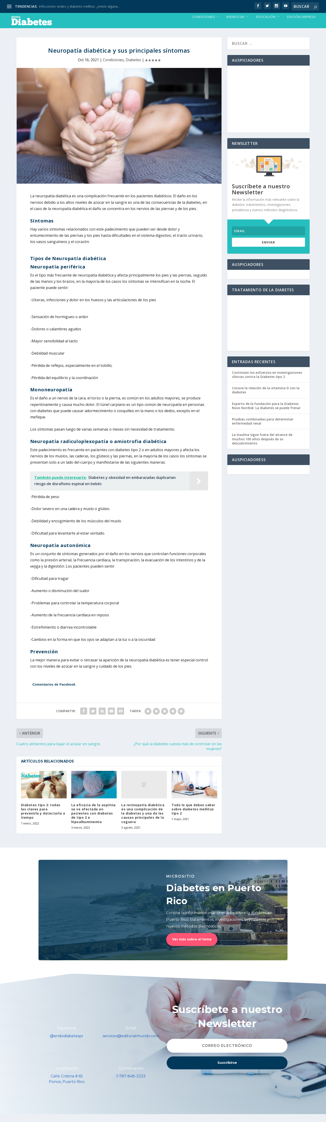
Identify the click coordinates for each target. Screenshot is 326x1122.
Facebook (66, 1036)
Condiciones (203, 25)
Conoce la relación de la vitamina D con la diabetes (265, 398)
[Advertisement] (268, 107)
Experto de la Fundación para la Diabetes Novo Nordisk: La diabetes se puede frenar (266, 413)
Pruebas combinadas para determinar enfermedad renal (262, 429)
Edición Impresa (301, 25)
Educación (266, 25)
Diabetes (133, 67)
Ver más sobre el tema (191, 947)
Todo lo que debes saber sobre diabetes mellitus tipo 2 (193, 817)
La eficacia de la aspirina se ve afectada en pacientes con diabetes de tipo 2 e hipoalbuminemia (93, 821)
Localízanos (67, 1076)
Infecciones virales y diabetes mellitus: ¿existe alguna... (79, 6)
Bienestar (235, 25)
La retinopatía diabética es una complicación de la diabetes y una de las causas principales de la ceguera (142, 821)
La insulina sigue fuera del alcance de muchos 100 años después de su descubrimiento (262, 446)
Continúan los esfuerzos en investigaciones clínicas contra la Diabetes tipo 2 (267, 382)
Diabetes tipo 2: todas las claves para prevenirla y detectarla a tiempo (43, 819)
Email (131, 1036)
